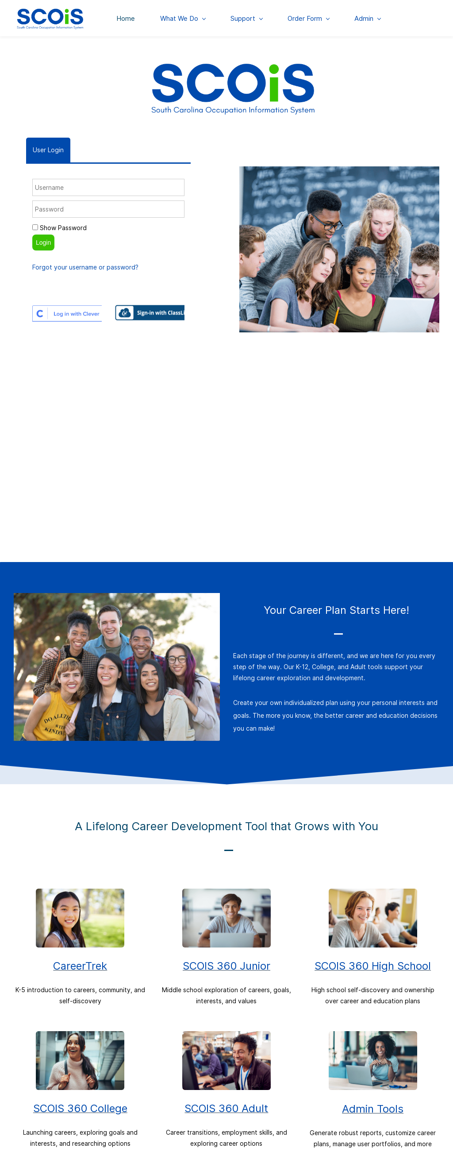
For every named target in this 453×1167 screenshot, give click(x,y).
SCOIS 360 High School (373, 966)
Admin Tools (372, 1109)
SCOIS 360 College (80, 1109)
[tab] (48, 151)
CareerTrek (80, 966)
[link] (233, 64)
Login (43, 242)
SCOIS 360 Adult (226, 1109)
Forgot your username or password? (85, 267)
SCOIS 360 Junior (226, 966)
